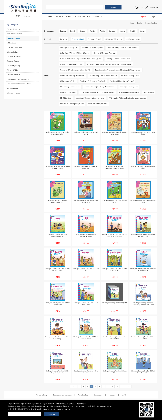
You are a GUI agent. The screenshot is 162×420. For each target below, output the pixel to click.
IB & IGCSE (11, 43)
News (68, 17)
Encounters (98, 395)
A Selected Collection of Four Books (93, 81)
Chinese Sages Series (67, 81)
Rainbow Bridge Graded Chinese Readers (122, 48)
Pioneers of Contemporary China (72, 104)
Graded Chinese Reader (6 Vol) (71, 64)
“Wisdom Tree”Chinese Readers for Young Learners (127, 98)
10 (117, 387)
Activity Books (12, 88)
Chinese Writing (12, 70)
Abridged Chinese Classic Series (118, 59)
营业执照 (91, 406)
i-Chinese (112, 395)
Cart (141, 7)
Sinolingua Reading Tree (69, 48)
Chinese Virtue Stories (68, 92)
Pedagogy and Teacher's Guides (18, 79)
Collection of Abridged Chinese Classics (74, 53)
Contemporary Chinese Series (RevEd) (103, 76)
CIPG (124, 395)
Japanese (112, 31)
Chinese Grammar (13, 75)
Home (49, 17)
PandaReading (83, 395)
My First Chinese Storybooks (92, 48)
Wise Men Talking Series (130, 76)
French (72, 31)
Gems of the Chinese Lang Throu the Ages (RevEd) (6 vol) (81, 59)
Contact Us (97, 17)
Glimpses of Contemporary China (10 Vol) (75, 70)
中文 (18, 16)
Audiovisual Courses (14, 34)
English (27, 16)
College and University (113, 39)
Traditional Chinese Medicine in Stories (90, 98)
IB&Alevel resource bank (62, 395)
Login (153, 17)
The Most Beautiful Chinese (129, 92)
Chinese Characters (14, 56)
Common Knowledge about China (72, 76)
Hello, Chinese (148, 92)
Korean (122, 31)
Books (139, 23)
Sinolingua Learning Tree (129, 87)
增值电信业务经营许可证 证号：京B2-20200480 (68, 406)
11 (121, 387)
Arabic (102, 31)
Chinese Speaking (13, 66)
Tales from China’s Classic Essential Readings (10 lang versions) (118, 70)
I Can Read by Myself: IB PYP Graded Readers (97, 92)
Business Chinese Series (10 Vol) (122, 81)
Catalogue (59, 17)
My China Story (66, 98)
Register (143, 17)
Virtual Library (41, 395)
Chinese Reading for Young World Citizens (100, 87)
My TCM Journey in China (97, 104)
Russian (92, 31)
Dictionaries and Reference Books (19, 84)
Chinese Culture (12, 52)
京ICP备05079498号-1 (105, 406)
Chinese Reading (13, 38)
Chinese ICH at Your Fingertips (105, 53)
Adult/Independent (133, 39)
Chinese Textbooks (13, 29)
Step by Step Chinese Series (70, 87)
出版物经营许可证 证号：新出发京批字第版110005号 (28, 406)
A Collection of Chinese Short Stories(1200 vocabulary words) (109, 64)
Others (142, 31)
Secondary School (94, 39)
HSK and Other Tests (14, 47)
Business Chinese (13, 61)
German (82, 31)
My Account (153, 7)
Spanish (132, 31)
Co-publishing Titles (82, 17)
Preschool (63, 39)
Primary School (78, 39)
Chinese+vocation (13, 93)
